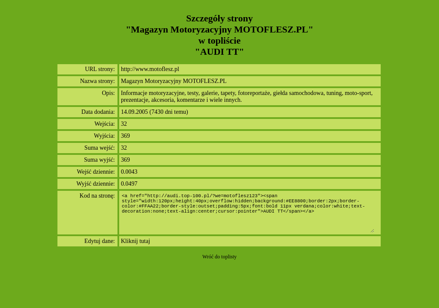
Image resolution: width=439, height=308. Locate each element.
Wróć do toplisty (219, 257)
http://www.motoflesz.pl (150, 69)
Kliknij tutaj (135, 241)
